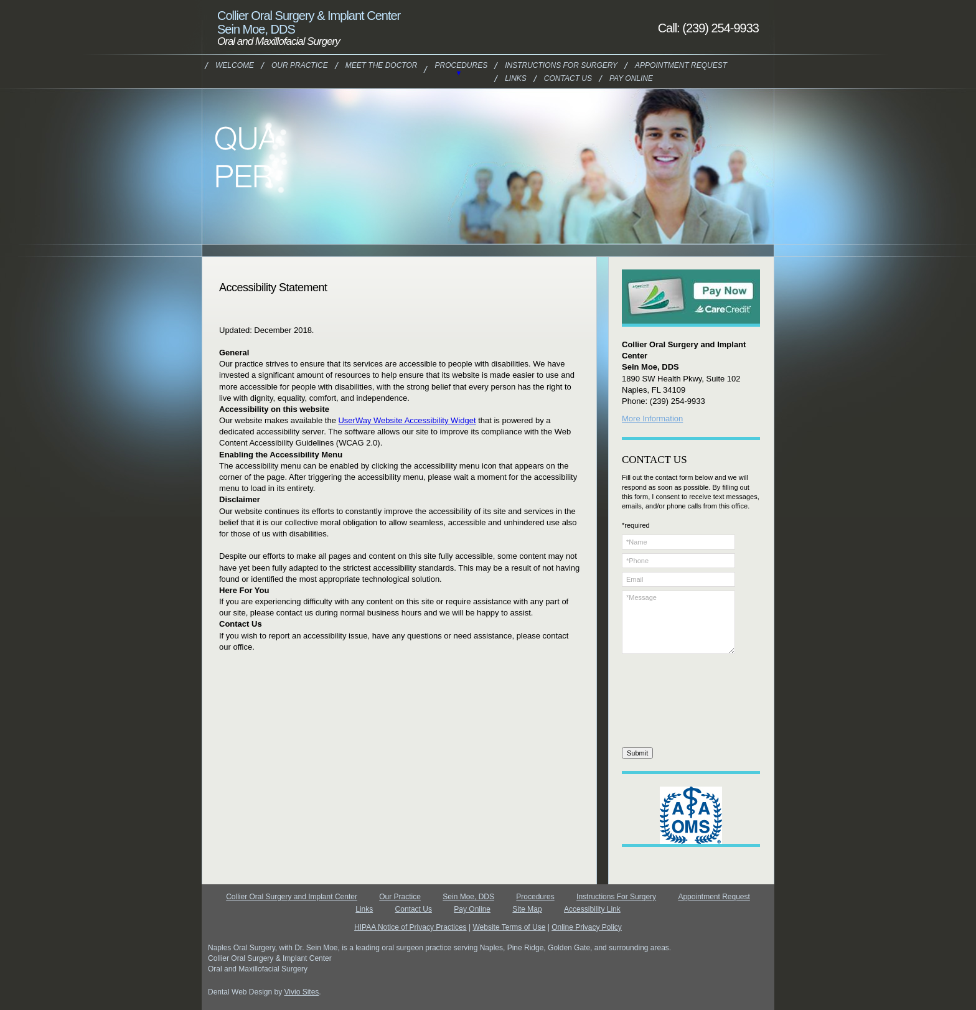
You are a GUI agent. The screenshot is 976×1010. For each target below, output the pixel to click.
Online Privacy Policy (586, 927)
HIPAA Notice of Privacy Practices (410, 927)
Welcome (234, 65)
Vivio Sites (301, 992)
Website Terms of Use (508, 927)
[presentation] (673, 702)
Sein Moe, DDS (468, 896)
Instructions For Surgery (561, 65)
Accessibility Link (592, 909)
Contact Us (568, 78)
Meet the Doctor (381, 65)
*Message (678, 622)
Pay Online (631, 78)
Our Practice (299, 65)
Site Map (527, 909)
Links (516, 78)
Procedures (460, 65)
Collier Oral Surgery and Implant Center (291, 896)
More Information (652, 418)
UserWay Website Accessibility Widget (407, 420)
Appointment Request (681, 65)
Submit (637, 753)
